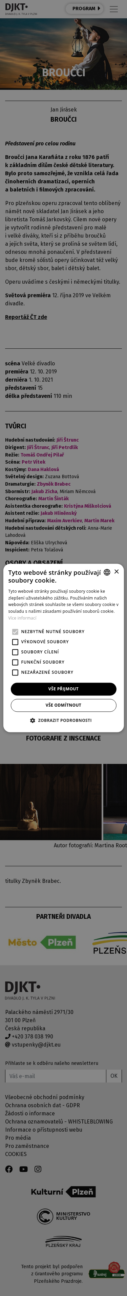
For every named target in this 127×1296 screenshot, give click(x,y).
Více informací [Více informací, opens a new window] (22, 618)
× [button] (116, 571)
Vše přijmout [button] (63, 689)
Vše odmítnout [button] (63, 705)
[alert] (63, 648)
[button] (63, 720)
